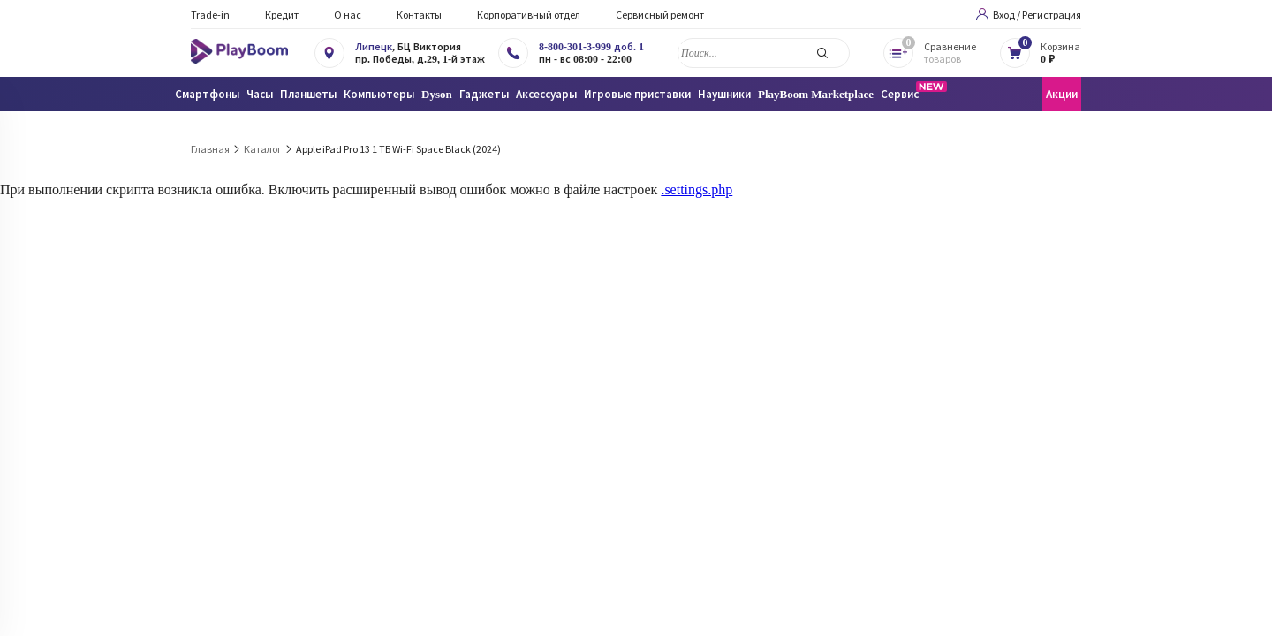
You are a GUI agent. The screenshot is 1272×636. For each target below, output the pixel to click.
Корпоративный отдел (528, 14)
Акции (1062, 94)
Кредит (282, 14)
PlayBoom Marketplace (816, 94)
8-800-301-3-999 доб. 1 (591, 47)
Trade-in (210, 14)
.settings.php (696, 189)
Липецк (373, 47)
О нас (347, 14)
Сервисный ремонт (660, 14)
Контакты (419, 14)
